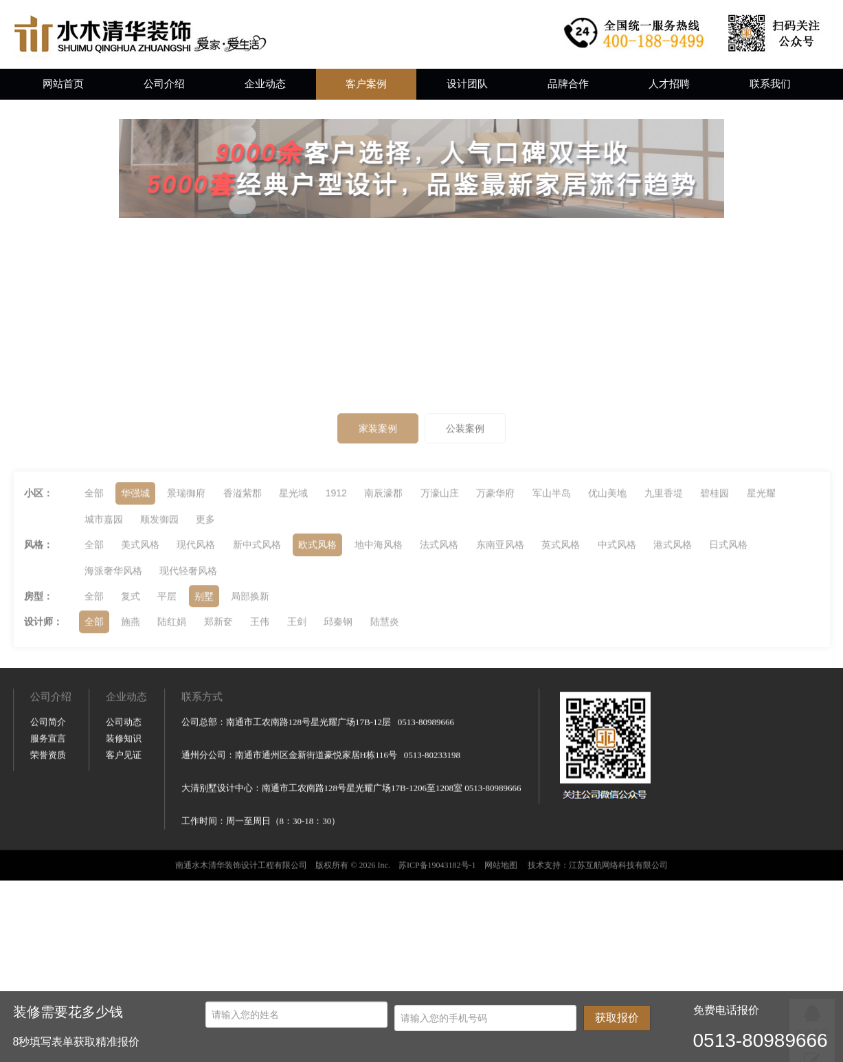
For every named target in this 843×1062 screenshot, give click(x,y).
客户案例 (366, 83)
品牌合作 (568, 83)
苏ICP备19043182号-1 (437, 931)
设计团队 (467, 83)
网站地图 (500, 931)
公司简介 (48, 788)
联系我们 (770, 83)
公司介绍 (164, 83)
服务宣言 (48, 804)
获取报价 (617, 1018)
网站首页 (63, 83)
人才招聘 (669, 83)
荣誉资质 (48, 821)
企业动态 (265, 83)
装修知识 (124, 804)
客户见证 (124, 821)
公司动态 (124, 788)
